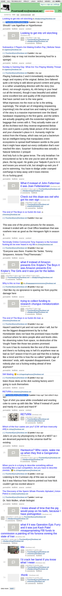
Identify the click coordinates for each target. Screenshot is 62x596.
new (13, 15)
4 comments (30, 43)
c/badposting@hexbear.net (44, 19)
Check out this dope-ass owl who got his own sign (40, 198)
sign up (49, 4)
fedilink (15, 29)
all (8, 1)
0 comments (10, 521)
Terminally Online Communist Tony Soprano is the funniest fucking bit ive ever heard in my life (30, 243)
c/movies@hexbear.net (11, 214)
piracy (26, 1)
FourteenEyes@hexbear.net (27, 11)
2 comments (25, 193)
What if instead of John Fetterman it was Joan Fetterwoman (40, 184)
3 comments (10, 279)
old (33, 15)
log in (43, 4)
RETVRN (6, 391)
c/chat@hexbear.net (45, 244)
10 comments (30, 583)
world (40, 1)
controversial (26, 15)
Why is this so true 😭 (12, 283)
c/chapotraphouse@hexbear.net (31, 374)
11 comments (30, 208)
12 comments (30, 423)
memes (47, 1)
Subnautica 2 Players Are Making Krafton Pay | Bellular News (31, 47)
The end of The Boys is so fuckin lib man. (21, 212)
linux (33, 1)
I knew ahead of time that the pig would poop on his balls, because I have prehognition (41, 511)
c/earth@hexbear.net (35, 206)
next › (12, 588)
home (3, 1)
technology (16, 1)
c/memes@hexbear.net (22, 392)
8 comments (25, 461)
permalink (6, 29)
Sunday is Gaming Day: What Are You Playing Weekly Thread (31, 67)
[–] (4, 22)
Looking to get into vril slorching (17, 18)
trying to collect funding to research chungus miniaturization (40, 302)
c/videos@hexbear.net (19, 494)
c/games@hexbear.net (12, 50)
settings (56, 4)
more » (58, 1)
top (18, 15)
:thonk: (25, 575)
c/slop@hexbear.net (16, 429)
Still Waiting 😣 (9, 374)
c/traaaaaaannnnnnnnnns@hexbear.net (40, 283)
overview (49, 11)
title (23, 547)
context (28, 29)
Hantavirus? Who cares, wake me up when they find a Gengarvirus (40, 451)
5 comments (30, 571)
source (21, 29)
